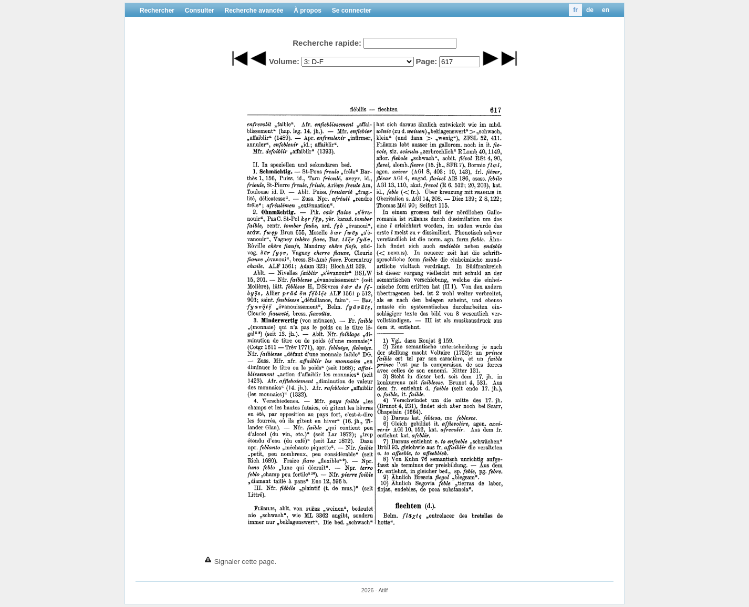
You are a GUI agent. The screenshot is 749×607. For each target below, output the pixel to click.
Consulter (199, 10)
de (590, 10)
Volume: (284, 61)
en (605, 10)
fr (575, 10)
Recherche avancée (253, 10)
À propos (307, 10)
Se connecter (351, 10)
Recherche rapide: (327, 42)
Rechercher (157, 10)
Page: (426, 61)
